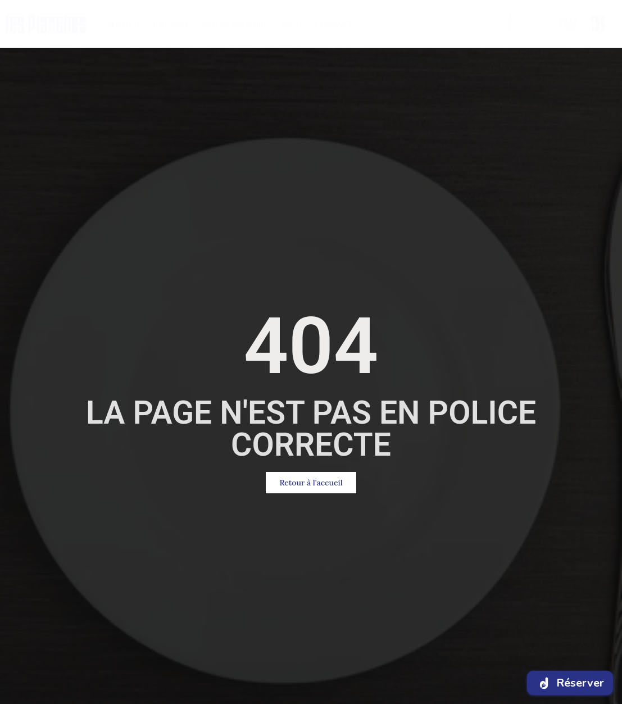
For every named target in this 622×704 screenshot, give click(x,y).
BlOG (291, 24)
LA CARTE (171, 24)
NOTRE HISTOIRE (235, 24)
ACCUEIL (123, 24)
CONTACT (334, 24)
